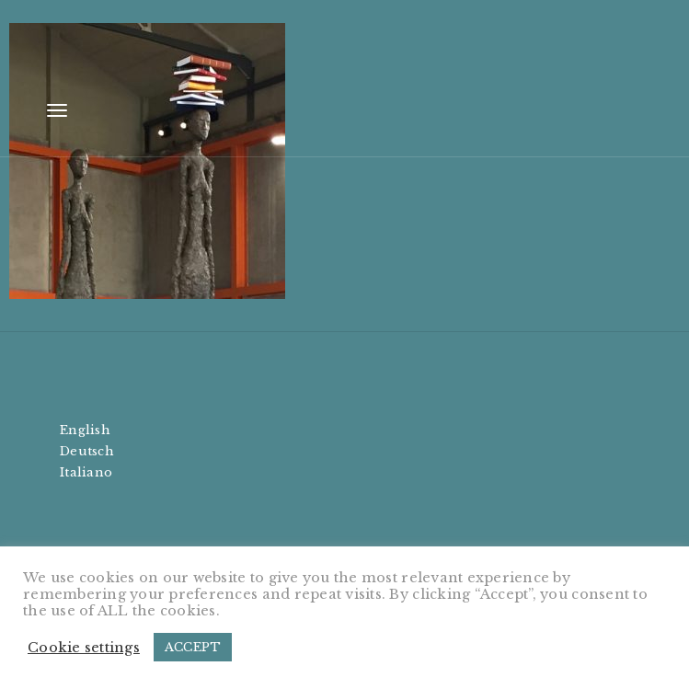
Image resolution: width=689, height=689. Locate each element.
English (85, 430)
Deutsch (87, 451)
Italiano (86, 472)
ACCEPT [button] (193, 647)
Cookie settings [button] (84, 647)
